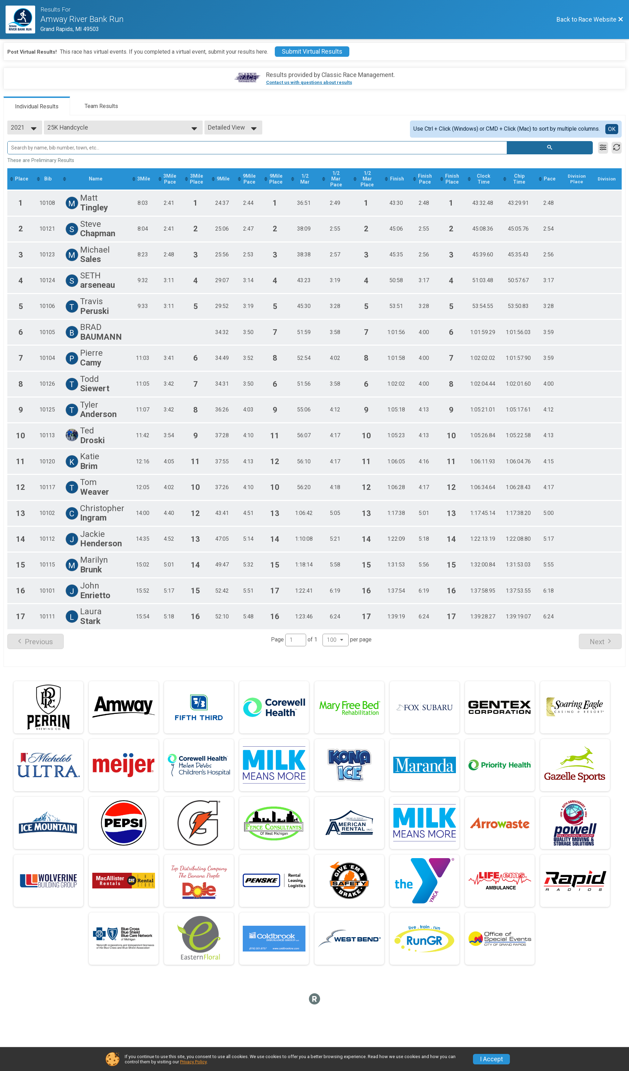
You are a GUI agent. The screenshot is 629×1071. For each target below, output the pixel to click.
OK (611, 129)
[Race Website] (23, 19)
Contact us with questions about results (309, 82)
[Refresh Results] (617, 148)
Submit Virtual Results (312, 51)
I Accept (491, 1059)
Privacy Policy (193, 1061)
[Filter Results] (603, 148)
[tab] (36, 106)
